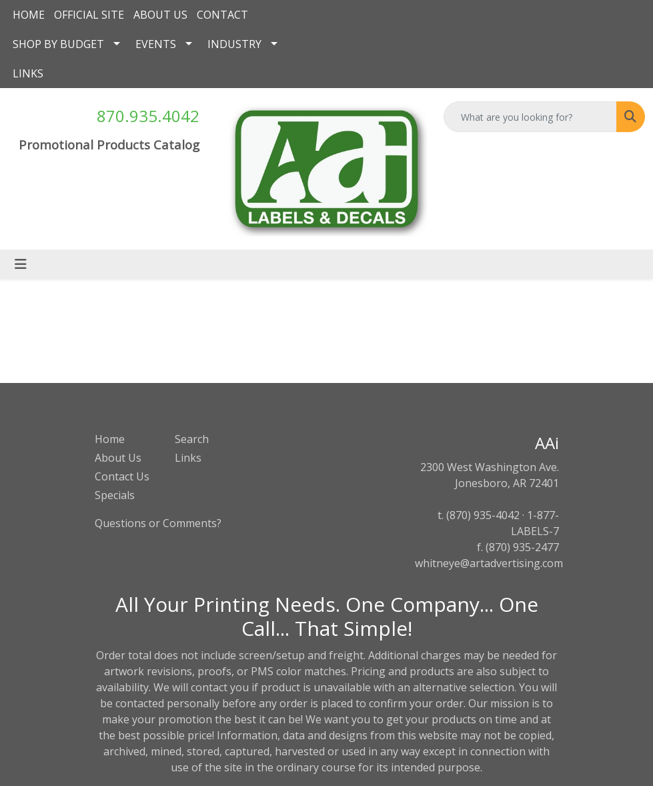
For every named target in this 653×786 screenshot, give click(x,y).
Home (110, 439)
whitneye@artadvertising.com (489, 563)
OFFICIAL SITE (89, 14)
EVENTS (155, 44)
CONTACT (222, 14)
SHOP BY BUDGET (58, 44)
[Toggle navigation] (21, 264)
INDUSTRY (234, 44)
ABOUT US (160, 14)
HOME (29, 14)
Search (192, 439)
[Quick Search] (530, 116)
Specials (115, 495)
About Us (118, 457)
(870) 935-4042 (483, 515)
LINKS (28, 73)
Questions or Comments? (158, 523)
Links (188, 457)
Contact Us (122, 476)
